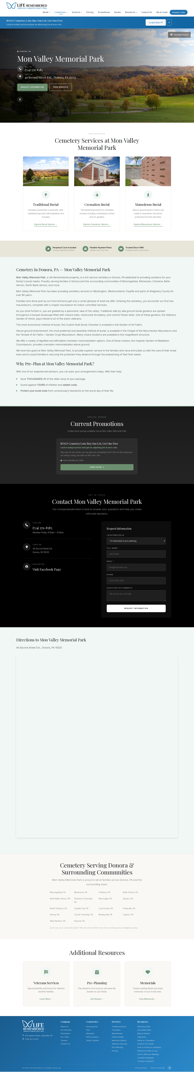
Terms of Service (157, 1068)
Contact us (127, 928)
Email (110, 561)
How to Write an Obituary (148, 1054)
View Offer (97, 467)
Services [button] (77, 12)
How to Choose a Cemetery (149, 1048)
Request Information (32, 87)
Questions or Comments (120, 588)
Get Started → (97, 999)
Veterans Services (119, 1044)
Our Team (65, 1037)
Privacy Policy (141, 1068)
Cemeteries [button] (61, 12)
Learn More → (46, 999)
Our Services (66, 1030)
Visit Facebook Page (47, 569)
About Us (64, 1027)
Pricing (90, 12)
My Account (162, 12)
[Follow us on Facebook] (20, 99)
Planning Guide (178, 12)
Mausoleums (117, 1034)
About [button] (46, 12)
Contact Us (146, 12)
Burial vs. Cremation (145, 1041)
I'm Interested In (115, 535)
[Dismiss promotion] (169, 22)
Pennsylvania (91, 1027)
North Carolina (92, 1037)
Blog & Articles (143, 1034)
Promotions (104, 12)
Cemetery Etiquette (145, 1058)
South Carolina (92, 1041)
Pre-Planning (117, 1048)
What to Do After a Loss (147, 1051)
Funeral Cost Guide (145, 1044)
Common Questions (145, 1061)
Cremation (116, 1030)
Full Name (113, 548)
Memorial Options (119, 1041)
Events (117, 12)
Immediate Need (144, 1030)
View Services (61, 87)
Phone (110, 575)
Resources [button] (131, 12)
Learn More (156, 22)
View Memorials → (148, 999)
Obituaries (141, 1037)
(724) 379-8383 (42, 528)
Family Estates (118, 1037)
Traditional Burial (119, 1027)
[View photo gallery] (179, 35)
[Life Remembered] (26, 6)
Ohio (88, 1030)
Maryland (90, 1034)
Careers (64, 1041)
